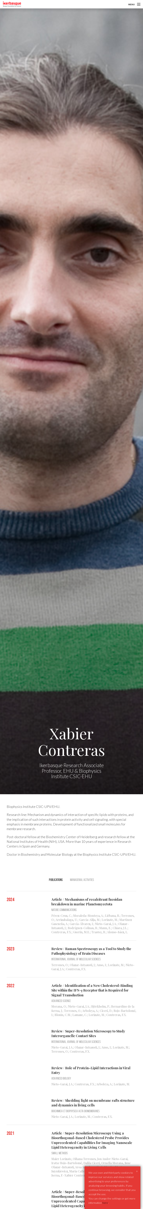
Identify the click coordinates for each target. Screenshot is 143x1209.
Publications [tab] (56, 880)
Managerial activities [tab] (82, 880)
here (105, 1202)
